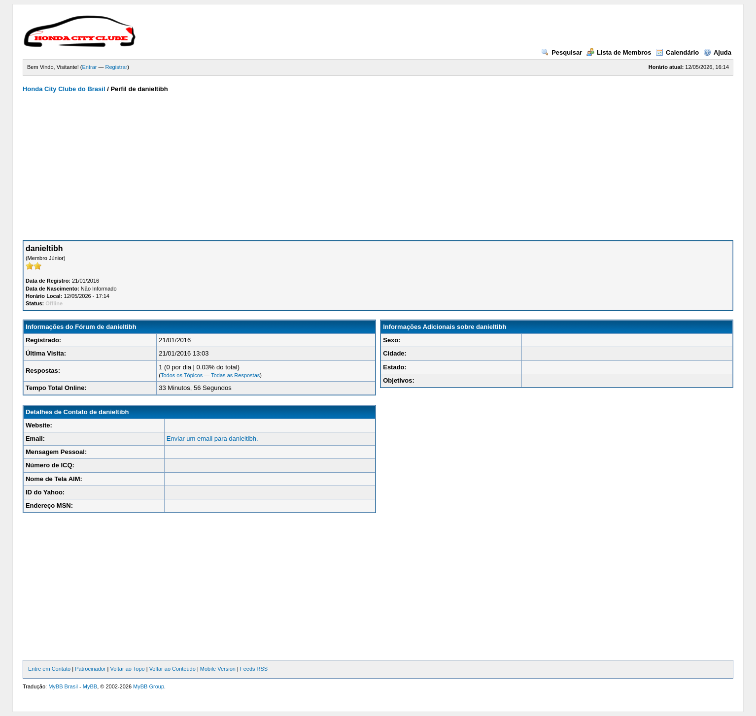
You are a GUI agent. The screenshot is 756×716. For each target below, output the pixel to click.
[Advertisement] (378, 166)
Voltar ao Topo (127, 669)
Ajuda (717, 52)
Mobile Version (218, 669)
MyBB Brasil (63, 686)
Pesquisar (561, 52)
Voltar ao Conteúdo (172, 669)
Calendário (677, 52)
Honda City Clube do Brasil (64, 89)
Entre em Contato (49, 669)
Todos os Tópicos (182, 375)
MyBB (90, 686)
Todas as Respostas (235, 375)
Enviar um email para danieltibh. (212, 438)
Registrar (116, 67)
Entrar (89, 67)
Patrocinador (90, 669)
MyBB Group (148, 686)
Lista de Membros (619, 52)
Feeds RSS (254, 669)
